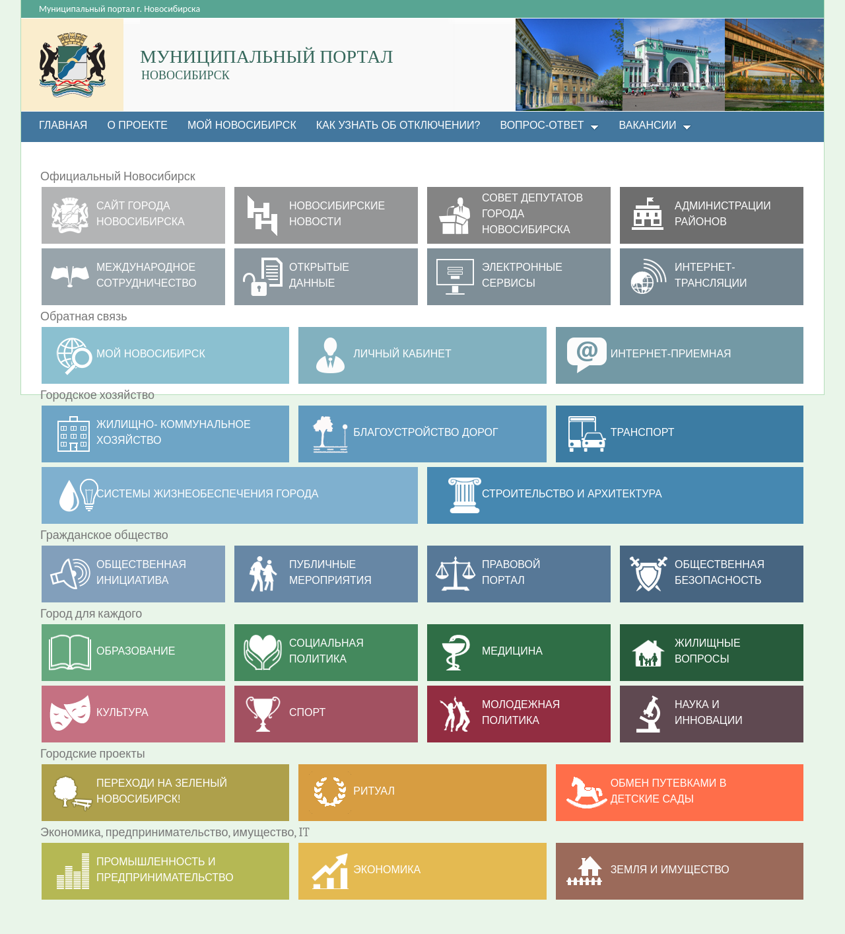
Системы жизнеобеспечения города (207, 493)
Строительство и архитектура (572, 493)
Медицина (512, 651)
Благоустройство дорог (425, 432)
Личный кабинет (402, 353)
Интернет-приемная (671, 353)
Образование (136, 651)
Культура (122, 712)
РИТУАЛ (374, 791)
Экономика (387, 869)
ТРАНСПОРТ (643, 432)
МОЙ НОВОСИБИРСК (150, 353)
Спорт (307, 712)
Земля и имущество (670, 869)
